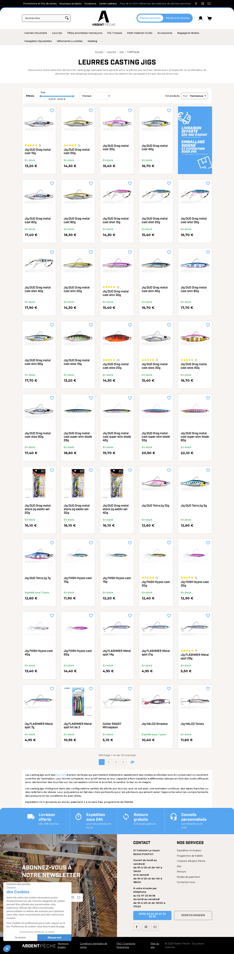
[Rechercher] (46, 18)
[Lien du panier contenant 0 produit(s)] (209, 18)
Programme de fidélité (190, 855)
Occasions (90, 3)
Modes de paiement (188, 877)
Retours (181, 871)
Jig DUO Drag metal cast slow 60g (38, 435)
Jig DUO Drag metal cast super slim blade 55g (156, 437)
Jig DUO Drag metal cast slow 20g (116, 366)
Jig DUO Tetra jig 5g (194, 505)
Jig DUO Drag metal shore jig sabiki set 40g (116, 509)
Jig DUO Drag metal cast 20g (77, 151)
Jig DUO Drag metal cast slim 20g (77, 289)
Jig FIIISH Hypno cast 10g (78, 580)
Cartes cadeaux (108, 3)
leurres (61, 774)
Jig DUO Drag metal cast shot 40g (38, 289)
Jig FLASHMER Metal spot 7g (39, 726)
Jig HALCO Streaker (155, 724)
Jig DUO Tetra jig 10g (155, 505)
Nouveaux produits (70, 3)
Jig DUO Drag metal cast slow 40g (194, 366)
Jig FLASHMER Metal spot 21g (156, 653)
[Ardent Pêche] (103, 18)
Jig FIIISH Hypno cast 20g (156, 584)
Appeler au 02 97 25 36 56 (152, 915)
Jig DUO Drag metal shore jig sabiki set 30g (77, 509)
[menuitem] (36, 33)
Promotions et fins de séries (40, 3)
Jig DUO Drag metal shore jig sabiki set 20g (38, 509)
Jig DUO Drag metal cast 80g (77, 220)
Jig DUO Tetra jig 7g (38, 578)
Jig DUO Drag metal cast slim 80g (38, 362)
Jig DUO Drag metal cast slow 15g (77, 362)
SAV (179, 866)
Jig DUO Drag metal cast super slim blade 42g (117, 437)
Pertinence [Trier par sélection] (198, 96)
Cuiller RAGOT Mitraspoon (112, 726)
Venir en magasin (193, 915)
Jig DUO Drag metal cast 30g (116, 147)
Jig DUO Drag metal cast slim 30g (116, 293)
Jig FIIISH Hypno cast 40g (39, 653)
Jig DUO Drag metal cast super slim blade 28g (78, 437)
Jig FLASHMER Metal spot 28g (195, 656)
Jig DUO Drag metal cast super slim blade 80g (195, 437)
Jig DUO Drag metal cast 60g (38, 220)
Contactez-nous (186, 882)
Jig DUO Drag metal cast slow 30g (155, 366)
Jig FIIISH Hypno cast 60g (78, 653)
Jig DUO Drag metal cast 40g (155, 147)
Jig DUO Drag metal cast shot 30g (194, 220)
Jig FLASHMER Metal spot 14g (117, 653)
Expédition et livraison (189, 850)
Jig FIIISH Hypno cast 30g (195, 584)
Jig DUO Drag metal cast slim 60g (194, 289)
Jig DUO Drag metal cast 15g (38, 151)
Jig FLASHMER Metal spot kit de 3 (78, 726)
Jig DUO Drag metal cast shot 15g (116, 220)
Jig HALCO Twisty (192, 724)
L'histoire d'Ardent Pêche (191, 861)
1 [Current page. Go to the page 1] (101, 762)
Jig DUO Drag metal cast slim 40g (155, 289)
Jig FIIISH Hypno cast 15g (117, 580)
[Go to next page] (132, 762)
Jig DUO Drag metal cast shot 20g (155, 220)
